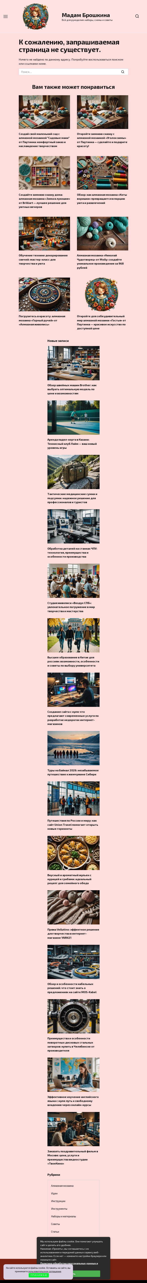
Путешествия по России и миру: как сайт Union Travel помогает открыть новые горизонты (72, 817)
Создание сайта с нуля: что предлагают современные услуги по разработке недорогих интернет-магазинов (73, 711)
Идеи (54, 1182)
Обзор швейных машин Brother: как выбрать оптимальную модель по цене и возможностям (71, 386)
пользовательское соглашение (44, 1271)
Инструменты (59, 1197)
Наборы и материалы (63, 1205)
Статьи (55, 1220)
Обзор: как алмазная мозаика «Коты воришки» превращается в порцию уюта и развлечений (102, 197)
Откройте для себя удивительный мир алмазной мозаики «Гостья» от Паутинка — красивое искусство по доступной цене (101, 319)
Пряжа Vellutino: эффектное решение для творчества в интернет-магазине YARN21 (73, 925)
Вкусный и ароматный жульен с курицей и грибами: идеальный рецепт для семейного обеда (69, 871)
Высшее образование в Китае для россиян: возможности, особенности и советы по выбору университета (73, 655)
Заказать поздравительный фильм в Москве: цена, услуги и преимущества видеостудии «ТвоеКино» (72, 1146)
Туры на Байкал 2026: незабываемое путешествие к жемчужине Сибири (73, 765)
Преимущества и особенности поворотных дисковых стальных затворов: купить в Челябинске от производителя (71, 1034)
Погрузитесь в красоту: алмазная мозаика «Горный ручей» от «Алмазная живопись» (42, 317)
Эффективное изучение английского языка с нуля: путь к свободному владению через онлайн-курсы (73, 1090)
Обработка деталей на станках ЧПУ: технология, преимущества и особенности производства (72, 547)
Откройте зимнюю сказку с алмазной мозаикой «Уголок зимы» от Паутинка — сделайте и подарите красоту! (102, 139)
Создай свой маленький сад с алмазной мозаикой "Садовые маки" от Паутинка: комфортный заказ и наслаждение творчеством (44, 139)
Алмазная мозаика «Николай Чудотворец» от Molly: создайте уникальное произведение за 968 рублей (100, 259)
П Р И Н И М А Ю (39, 1275)
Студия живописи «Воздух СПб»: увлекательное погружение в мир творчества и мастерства (71, 601)
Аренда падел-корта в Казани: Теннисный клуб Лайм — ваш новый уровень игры (72, 439)
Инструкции (58, 1190)
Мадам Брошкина (86, 14)
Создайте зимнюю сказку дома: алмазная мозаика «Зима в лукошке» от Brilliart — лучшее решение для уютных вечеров (44, 199)
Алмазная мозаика (62, 1174)
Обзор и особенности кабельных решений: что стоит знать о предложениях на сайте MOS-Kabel (71, 979)
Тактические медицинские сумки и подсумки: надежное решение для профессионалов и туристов (72, 493)
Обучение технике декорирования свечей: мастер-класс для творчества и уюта (43, 257)
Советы (55, 1213)
